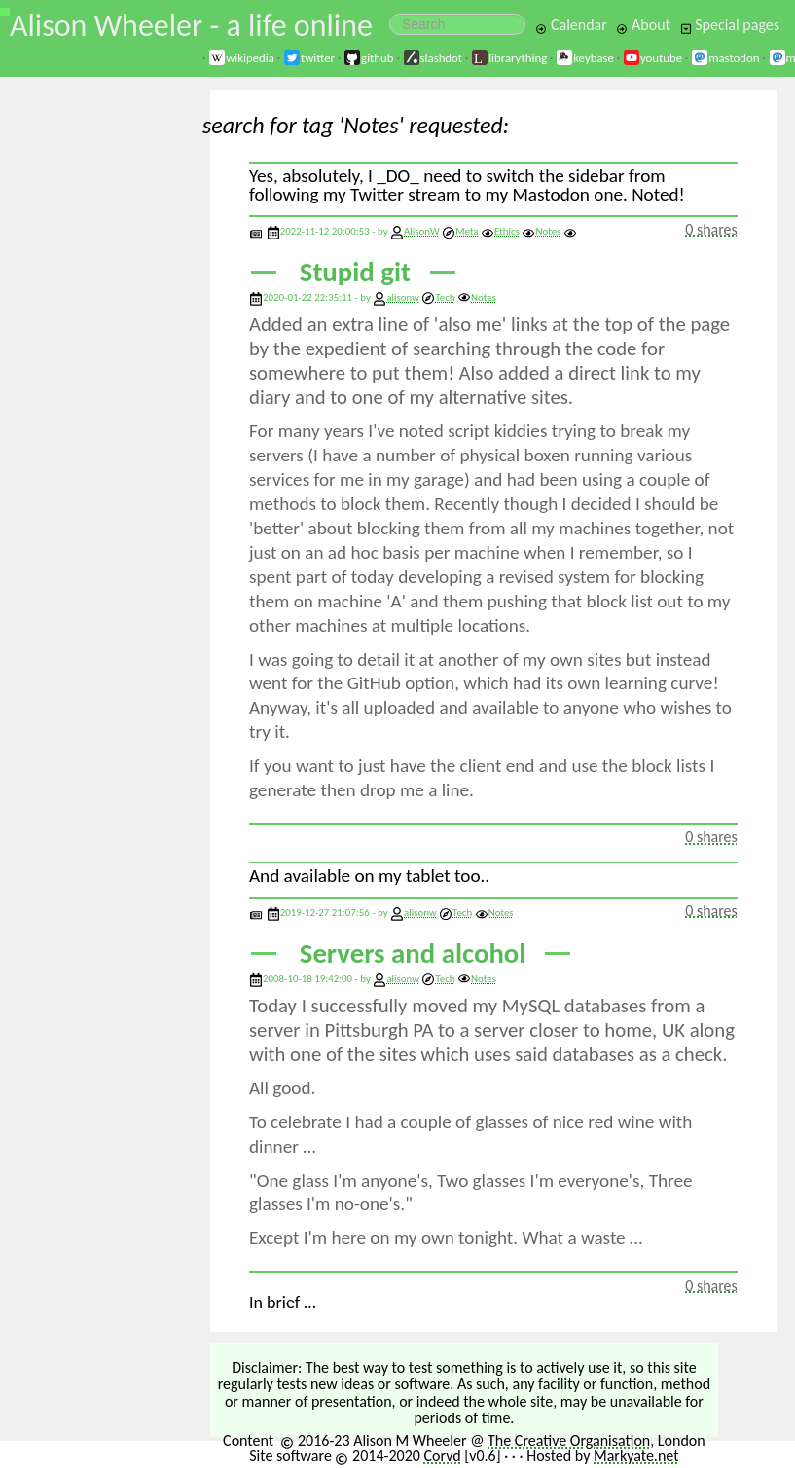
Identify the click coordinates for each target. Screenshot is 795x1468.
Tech (437, 297)
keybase (585, 58)
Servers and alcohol (413, 953)
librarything (509, 58)
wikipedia (241, 58)
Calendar (571, 25)
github (368, 58)
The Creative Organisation (569, 1440)
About (642, 25)
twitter (309, 58)
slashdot (433, 58)
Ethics (500, 231)
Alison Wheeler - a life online (191, 26)
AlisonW (422, 231)
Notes (541, 231)
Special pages (729, 25)
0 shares (711, 229)
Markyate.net (636, 1456)
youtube (652, 58)
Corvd (441, 1456)
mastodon (725, 58)
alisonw (402, 297)
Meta (460, 231)
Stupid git (355, 272)
